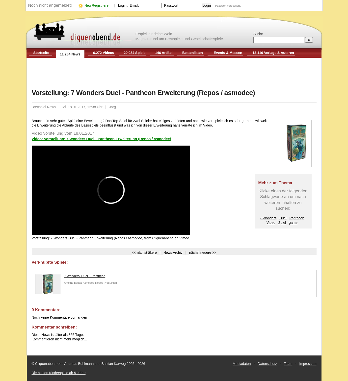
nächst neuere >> (202, 252)
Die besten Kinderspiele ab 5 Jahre (59, 373)
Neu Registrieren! (97, 5)
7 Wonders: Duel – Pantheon (70, 277)
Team (288, 364)
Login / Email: (128, 5)
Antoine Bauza (73, 282)
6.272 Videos (103, 53)
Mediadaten (242, 364)
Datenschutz (267, 364)
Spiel (282, 223)
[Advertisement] (174, 74)
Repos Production (106, 282)
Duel (283, 218)
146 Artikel (163, 53)
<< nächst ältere (144, 252)
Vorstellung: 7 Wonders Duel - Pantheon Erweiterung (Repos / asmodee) (87, 238)
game (293, 223)
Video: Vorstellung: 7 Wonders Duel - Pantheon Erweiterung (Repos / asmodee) (101, 139)
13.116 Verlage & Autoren (273, 53)
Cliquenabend (162, 238)
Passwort (171, 5)
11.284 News (70, 54)
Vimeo (184, 238)
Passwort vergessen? (228, 5)
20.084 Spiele (134, 53)
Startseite (41, 53)
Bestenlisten (192, 53)
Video (271, 223)
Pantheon (296, 218)
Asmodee (88, 282)
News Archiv (173, 252)
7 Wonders (268, 218)
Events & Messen (228, 53)
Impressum (307, 364)
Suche (258, 34)
